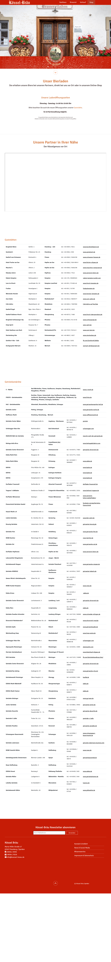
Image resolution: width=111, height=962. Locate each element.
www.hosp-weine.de (89, 633)
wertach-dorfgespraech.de (91, 346)
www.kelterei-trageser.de (91, 490)
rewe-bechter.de (88, 538)
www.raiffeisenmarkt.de (90, 415)
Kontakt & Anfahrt (81, 844)
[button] (8, 30)
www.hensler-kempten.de (91, 294)
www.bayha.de (87, 467)
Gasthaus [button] (62, 2)
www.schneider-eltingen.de (91, 614)
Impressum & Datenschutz (84, 855)
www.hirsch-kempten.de (90, 283)
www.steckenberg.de (89, 335)
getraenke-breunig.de (89, 524)
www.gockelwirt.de (89, 252)
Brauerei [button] (73, 2)
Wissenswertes (79, 852)
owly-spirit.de (87, 325)
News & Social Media (82, 848)
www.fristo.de (87, 397)
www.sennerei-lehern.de (90, 273)
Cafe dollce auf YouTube (90, 304)
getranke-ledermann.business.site (93, 743)
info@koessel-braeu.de (14, 857)
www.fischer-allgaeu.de (90, 262)
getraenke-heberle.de (89, 571)
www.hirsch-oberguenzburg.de (92, 314)
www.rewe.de (87, 586)
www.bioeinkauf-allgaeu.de (91, 652)
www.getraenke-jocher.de (91, 410)
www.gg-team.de (88, 698)
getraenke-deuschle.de (90, 711)
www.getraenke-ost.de (90, 544)
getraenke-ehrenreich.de (90, 450)
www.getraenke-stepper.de (91, 564)
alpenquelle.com (88, 647)
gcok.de (85, 421)
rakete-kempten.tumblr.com (92, 278)
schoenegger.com (88, 429)
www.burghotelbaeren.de (91, 247)
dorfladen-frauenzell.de (90, 484)
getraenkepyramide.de (90, 758)
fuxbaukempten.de (89, 288)
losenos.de (86, 783)
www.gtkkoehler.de (89, 790)
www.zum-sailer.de (89, 299)
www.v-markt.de (88, 390)
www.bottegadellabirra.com (91, 443)
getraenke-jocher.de (89, 705)
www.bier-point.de (88, 518)
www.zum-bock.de (89, 330)
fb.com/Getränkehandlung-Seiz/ (93, 657)
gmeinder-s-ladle (88, 718)
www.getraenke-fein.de (90, 532)
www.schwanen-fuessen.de (91, 257)
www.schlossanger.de (90, 320)
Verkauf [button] (83, 2)
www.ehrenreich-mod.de (90, 621)
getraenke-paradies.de (90, 726)
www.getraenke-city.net (90, 671)
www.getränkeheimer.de (90, 776)
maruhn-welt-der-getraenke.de (92, 436)
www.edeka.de (87, 461)
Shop (91, 2)
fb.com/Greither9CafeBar (91, 341)
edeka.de (86, 593)
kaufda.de (86, 677)
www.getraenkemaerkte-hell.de (93, 404)
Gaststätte (78, 107)
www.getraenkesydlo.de (90, 627)
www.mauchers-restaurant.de (92, 268)
